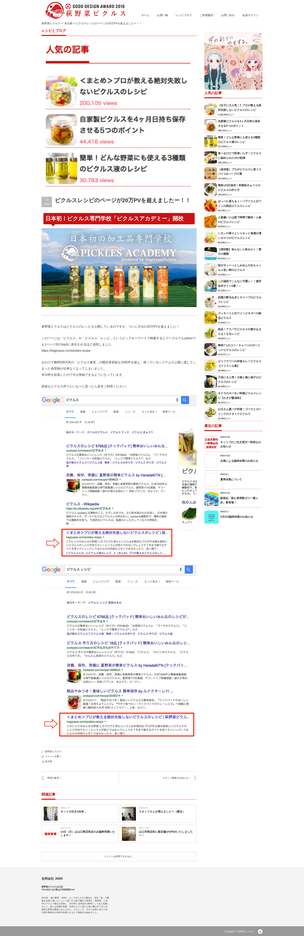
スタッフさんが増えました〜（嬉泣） (162, 811)
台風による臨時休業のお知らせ (239, 460)
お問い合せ (228, 15)
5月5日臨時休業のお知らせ (236, 516)
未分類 (68, 23)
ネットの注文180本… (73, 811)
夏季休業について (231, 479)
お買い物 (162, 15)
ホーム (145, 15)
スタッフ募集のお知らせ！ (177, 778)
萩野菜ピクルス (50, 23)
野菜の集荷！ (54, 778)
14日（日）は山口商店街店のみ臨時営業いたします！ (87, 833)
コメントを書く (53, 756)
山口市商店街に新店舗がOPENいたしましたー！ (166, 833)
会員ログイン (250, 15)
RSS (260, 931)
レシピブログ (184, 15)
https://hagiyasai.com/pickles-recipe (66, 350)
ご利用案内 (206, 15)
